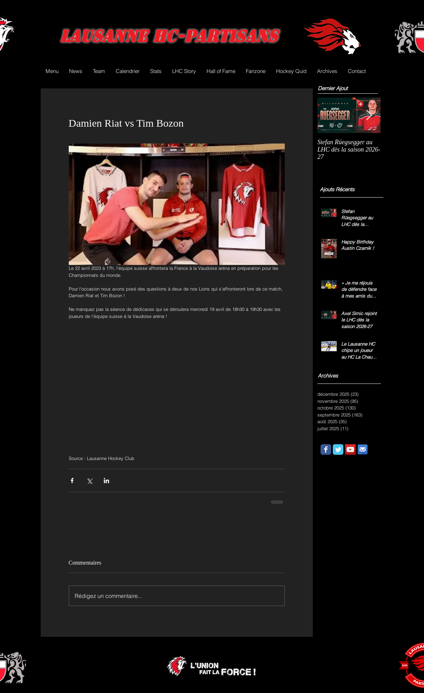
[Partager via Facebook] (72, 480)
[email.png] (362, 449)
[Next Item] (369, 115)
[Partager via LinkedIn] (106, 480)
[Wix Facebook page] (326, 449)
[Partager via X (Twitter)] (89, 480)
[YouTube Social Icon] (350, 449)
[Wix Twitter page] (338, 449)
